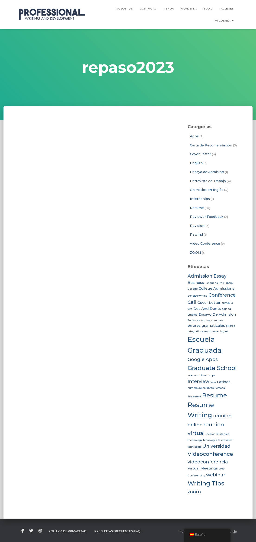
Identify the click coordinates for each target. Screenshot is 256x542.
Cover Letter (200, 154)
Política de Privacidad (67, 531)
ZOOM (195, 252)
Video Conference (205, 243)
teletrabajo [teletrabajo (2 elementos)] (195, 446)
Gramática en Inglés (206, 190)
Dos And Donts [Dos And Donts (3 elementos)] (207, 308)
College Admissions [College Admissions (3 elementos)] (216, 288)
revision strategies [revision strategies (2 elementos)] (217, 434)
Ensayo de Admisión (207, 172)
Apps (194, 136)
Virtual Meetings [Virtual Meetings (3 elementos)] (203, 468)
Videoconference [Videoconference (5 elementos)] (210, 454)
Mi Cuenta (224, 20)
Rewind (196, 234)
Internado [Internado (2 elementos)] (194, 375)
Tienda (168, 8)
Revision (197, 226)
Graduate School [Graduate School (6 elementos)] (212, 367)
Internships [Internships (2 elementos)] (208, 375)
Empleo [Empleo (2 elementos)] (192, 314)
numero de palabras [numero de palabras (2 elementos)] (201, 388)
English (196, 163)
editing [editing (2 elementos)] (226, 309)
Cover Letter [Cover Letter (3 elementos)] (209, 302)
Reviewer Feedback (206, 217)
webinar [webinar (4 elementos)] (215, 475)
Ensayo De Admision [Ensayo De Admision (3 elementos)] (217, 314)
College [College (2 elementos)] (193, 288)
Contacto (148, 8)
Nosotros (124, 8)
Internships (200, 199)
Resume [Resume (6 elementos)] (214, 395)
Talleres (226, 8)
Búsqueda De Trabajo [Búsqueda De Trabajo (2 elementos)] (219, 283)
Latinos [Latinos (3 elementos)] (223, 382)
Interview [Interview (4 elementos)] (198, 381)
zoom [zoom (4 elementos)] (194, 491)
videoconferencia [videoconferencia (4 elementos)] (208, 462)
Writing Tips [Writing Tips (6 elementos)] (206, 483)
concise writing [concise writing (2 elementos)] (198, 295)
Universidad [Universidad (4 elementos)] (216, 446)
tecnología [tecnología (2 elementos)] (210, 440)
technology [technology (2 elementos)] (195, 440)
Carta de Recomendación (211, 145)
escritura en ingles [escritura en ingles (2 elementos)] (216, 331)
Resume (197, 208)
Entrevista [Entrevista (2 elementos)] (194, 320)
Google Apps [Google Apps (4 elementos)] (203, 359)
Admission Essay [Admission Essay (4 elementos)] (207, 276)
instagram (40, 531)
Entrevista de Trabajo (208, 181)
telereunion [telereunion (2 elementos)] (225, 440)
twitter (31, 531)
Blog (208, 8)
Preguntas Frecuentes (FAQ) (117, 531)
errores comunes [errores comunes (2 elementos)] (212, 320)
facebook (22, 531)
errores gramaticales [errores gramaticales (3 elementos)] (206, 325)
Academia (189, 8)
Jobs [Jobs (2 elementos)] (213, 382)
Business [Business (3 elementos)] (196, 282)
